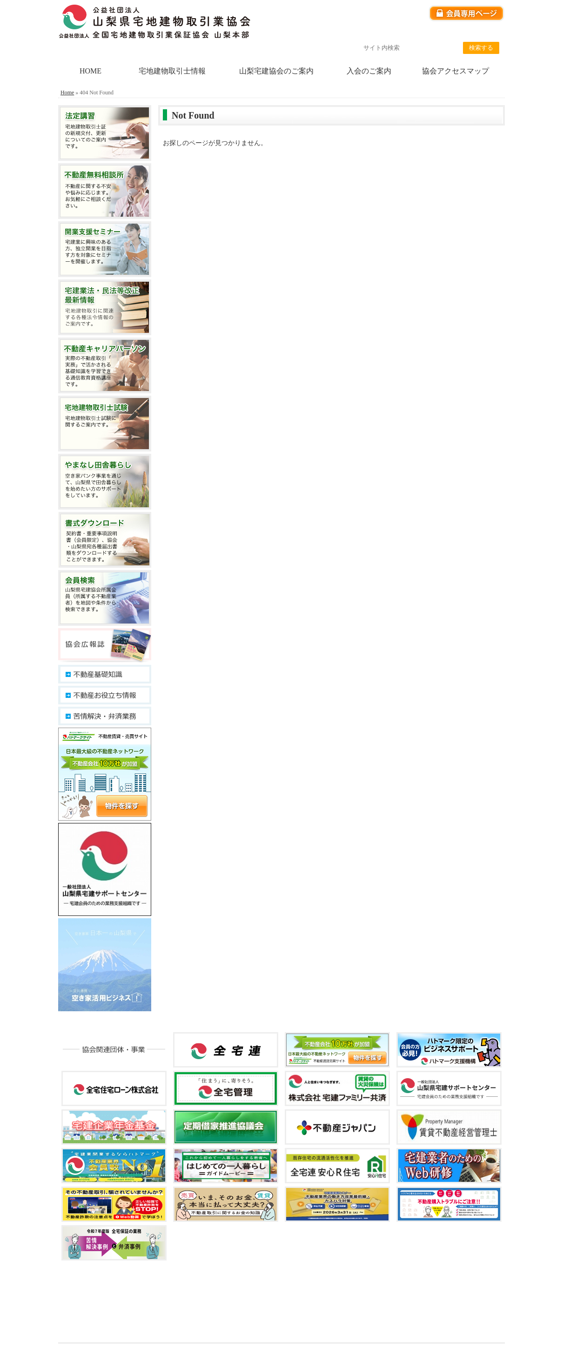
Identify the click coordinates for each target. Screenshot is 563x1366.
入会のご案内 (369, 71)
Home (67, 92)
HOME (90, 71)
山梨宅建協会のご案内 (276, 71)
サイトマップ (484, 33)
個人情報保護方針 (385, 33)
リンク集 (437, 33)
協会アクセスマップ (455, 71)
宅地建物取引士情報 (172, 71)
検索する (481, 47)
